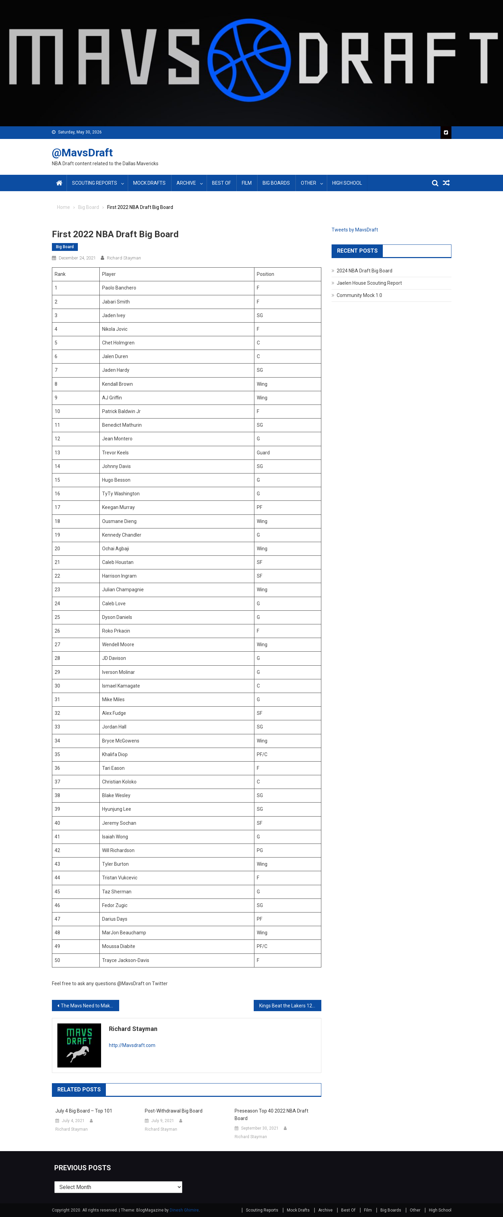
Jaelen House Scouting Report (369, 283)
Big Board (65, 246)
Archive (186, 183)
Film (247, 183)
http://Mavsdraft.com (132, 1045)
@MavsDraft (82, 152)
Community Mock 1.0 (359, 295)
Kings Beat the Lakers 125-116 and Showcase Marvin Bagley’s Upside (290, 1005)
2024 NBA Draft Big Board (364, 270)
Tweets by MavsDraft (355, 229)
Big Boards (276, 183)
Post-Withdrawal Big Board (173, 1111)
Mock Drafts (149, 183)
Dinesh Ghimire (184, 1210)
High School (347, 183)
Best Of (221, 183)
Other (308, 183)
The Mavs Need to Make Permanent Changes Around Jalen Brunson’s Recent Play (90, 1005)
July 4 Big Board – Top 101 (83, 1111)
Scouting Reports (94, 183)
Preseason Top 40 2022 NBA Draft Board (271, 1114)
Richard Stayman (124, 257)
